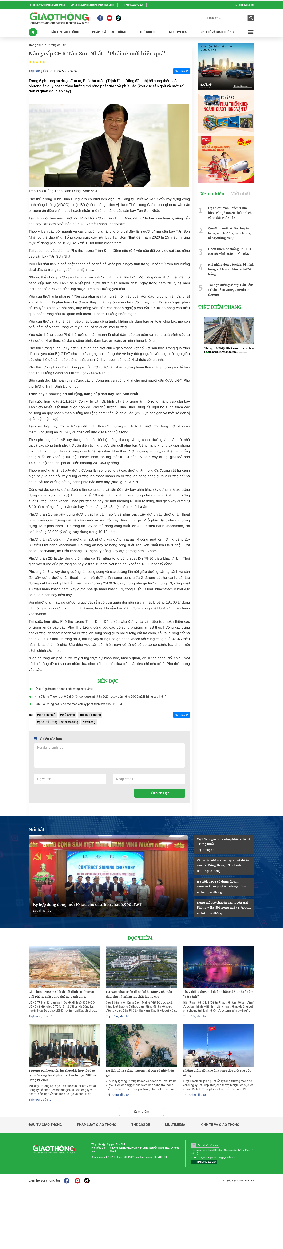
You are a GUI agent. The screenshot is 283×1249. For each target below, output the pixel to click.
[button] (207, 352)
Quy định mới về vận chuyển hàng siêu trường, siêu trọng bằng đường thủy (229, 233)
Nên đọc (107, 681)
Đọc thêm (140, 938)
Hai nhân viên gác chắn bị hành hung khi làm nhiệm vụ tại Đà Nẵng (231, 269)
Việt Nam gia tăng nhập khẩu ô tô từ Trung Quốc (223, 841)
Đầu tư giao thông (208, 871)
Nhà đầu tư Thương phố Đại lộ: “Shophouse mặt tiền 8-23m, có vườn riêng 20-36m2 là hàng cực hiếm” (100, 696)
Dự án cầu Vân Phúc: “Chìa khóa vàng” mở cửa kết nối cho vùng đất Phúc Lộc (231, 213)
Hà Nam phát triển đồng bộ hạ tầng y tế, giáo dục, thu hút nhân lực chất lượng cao (139, 994)
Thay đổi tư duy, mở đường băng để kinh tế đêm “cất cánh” (218, 994)
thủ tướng (68, 714)
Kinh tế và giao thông (219, 1125)
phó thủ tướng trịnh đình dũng (58, 722)
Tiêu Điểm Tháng (220, 307)
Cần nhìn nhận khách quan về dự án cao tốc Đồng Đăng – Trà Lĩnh (223, 863)
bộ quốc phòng (91, 714)
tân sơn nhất (47, 714)
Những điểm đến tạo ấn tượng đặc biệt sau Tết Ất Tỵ (217, 1073)
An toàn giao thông (209, 892)
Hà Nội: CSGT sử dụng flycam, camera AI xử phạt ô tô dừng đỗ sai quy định (222, 884)
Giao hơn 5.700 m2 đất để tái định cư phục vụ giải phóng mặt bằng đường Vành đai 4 (61, 994)
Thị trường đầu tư (54, 45)
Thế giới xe (140, 1125)
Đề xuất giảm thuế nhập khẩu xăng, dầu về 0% (64, 689)
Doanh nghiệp (42, 910)
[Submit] (251, 18)
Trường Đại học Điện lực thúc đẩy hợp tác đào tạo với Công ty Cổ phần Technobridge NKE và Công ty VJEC (62, 1075)
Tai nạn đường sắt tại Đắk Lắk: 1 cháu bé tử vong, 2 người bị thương (230, 290)
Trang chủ (35, 45)
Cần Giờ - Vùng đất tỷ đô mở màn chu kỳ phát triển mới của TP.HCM (78, 704)
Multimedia (175, 1125)
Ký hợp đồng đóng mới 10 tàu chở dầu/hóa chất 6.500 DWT (87, 904)
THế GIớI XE (148, 32)
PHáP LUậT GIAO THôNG (109, 32)
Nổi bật (37, 829)
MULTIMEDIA (178, 32)
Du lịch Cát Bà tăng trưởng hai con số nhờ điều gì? (140, 1073)
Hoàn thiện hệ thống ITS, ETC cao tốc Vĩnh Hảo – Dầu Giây (230, 251)
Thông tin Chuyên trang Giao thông (47, 5)
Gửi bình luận (160, 793)
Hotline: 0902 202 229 (132, 5)
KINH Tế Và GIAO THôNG (217, 32)
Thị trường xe (205, 850)
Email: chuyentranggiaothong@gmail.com (93, 5)
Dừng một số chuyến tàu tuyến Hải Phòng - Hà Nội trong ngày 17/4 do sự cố (222, 905)
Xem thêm (141, 1112)
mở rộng (89, 722)
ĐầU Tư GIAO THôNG (64, 32)
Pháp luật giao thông (96, 1125)
